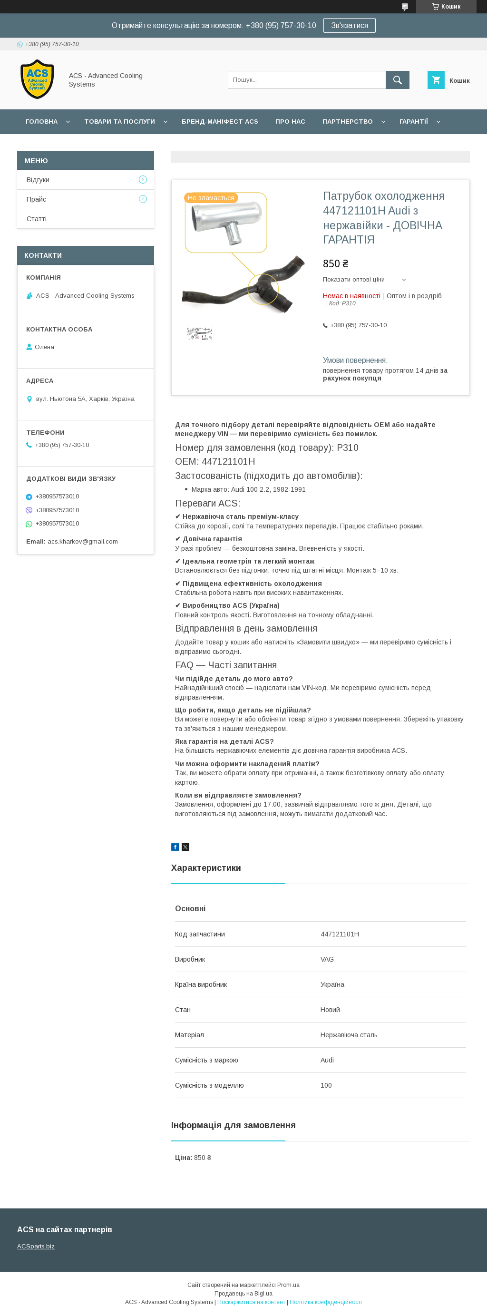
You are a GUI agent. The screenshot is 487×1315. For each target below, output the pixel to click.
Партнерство (347, 121)
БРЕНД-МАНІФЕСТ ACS (220, 121)
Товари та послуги (119, 121)
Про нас (290, 121)
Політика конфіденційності (326, 1302)
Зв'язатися (349, 25)
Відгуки (38, 180)
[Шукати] (397, 80)
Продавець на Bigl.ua (243, 1293)
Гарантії (413, 121)
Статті (37, 219)
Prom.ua (288, 1285)
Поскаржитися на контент (251, 1302)
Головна (42, 121)
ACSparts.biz (36, 1246)
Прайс (36, 199)
